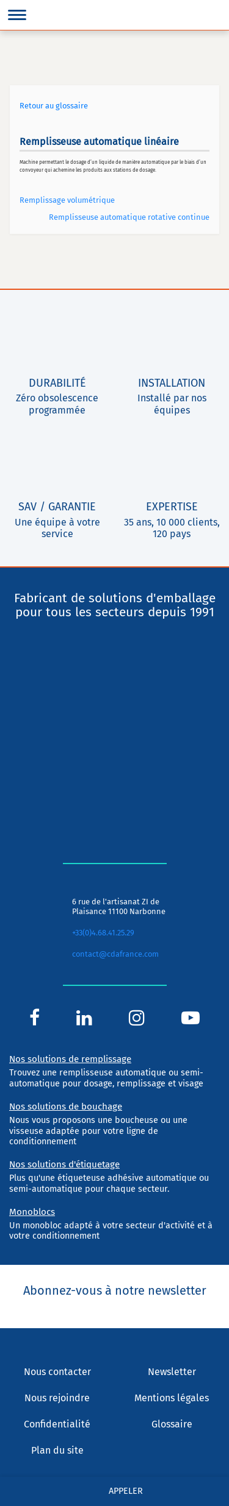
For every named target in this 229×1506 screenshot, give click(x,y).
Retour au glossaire (54, 105)
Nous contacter (57, 1372)
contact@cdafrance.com (115, 954)
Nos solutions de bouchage (65, 1106)
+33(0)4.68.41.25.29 (103, 932)
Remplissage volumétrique (67, 200)
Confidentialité (57, 1424)
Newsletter (172, 1372)
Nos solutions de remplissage (70, 1059)
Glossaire (171, 1424)
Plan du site (57, 1450)
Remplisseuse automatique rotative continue (129, 217)
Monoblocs (32, 1211)
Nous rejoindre (57, 1398)
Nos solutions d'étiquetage (64, 1164)
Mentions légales (171, 1398)
